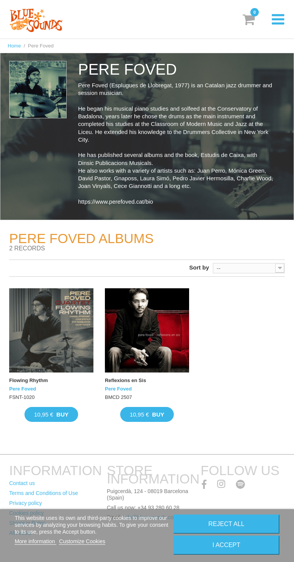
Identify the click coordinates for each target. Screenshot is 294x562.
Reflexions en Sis (125, 380)
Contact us (22, 483)
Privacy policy (25, 503)
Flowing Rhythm (28, 380)
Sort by (199, 267)
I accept (226, 545)
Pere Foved (22, 389)
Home (14, 46)
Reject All (226, 524)
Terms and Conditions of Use (43, 493)
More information (35, 541)
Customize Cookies (82, 541)
